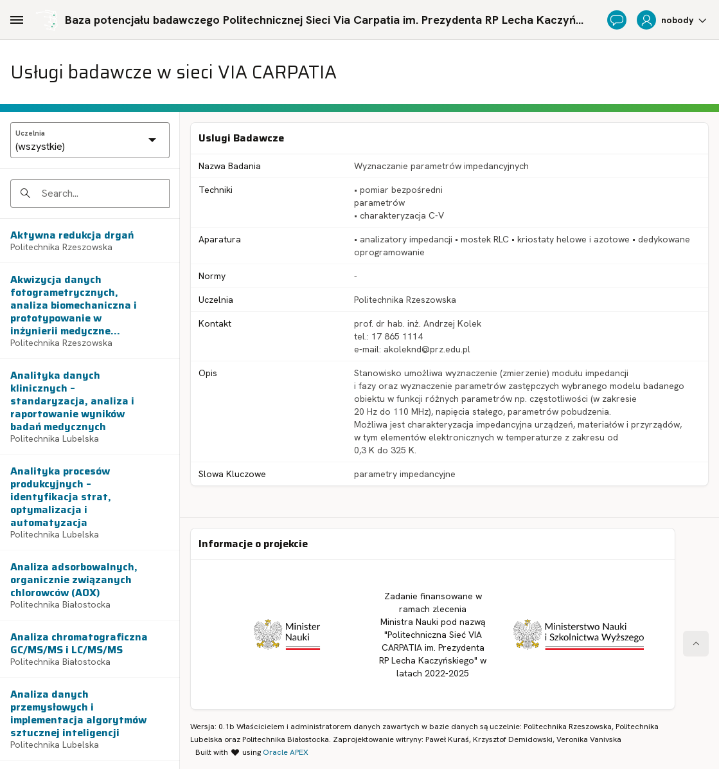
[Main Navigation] (16, 20)
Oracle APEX (285, 752)
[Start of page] (696, 643)
